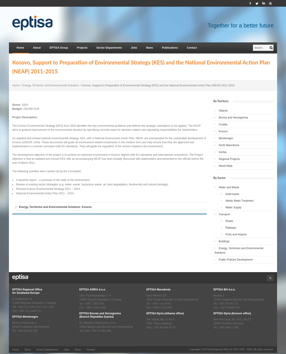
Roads (229, 221)
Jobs (134, 47)
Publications (170, 47)
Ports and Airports (236, 234)
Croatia (223, 124)
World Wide (226, 166)
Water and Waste (229, 187)
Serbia (223, 152)
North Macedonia (229, 145)
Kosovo (87, 207)
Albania (223, 110)
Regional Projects (229, 159)
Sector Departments (109, 47)
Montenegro (226, 138)
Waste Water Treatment (239, 200)
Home (20, 47)
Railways (230, 227)
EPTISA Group (59, 47)
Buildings (224, 241)
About (37, 47)
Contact (192, 47)
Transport (224, 214)
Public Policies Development (235, 259)
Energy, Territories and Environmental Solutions (50, 85)
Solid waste (232, 194)
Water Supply (233, 207)
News (149, 47)
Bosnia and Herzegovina (233, 117)
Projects (82, 47)
